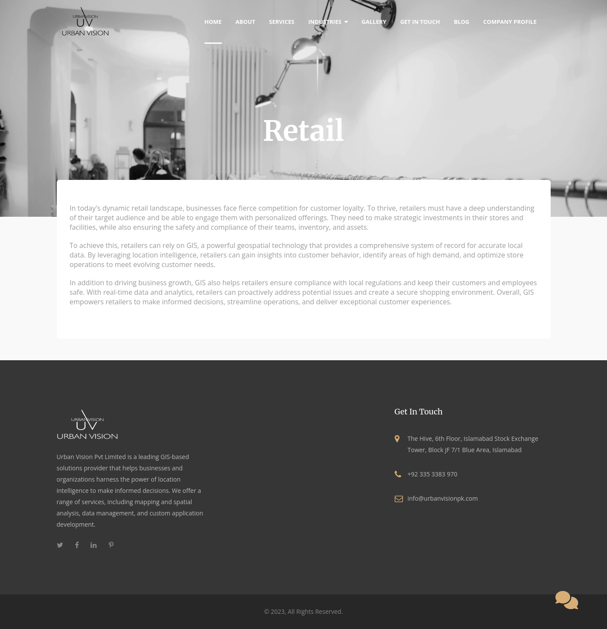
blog (461, 22)
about (245, 22)
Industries (328, 22)
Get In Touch (420, 22)
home (213, 22)
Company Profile (509, 22)
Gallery (374, 22)
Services (282, 22)
